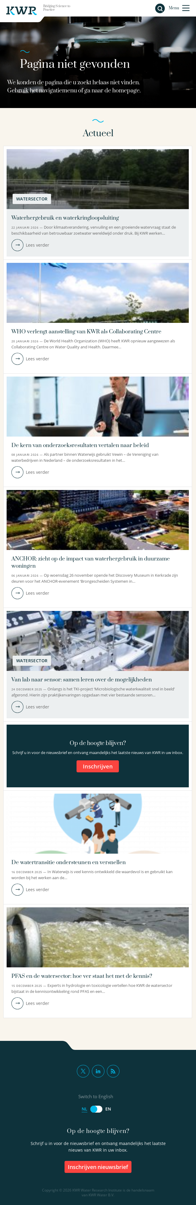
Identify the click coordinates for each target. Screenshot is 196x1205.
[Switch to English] (96, 1109)
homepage (126, 91)
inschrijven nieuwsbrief (98, 1166)
